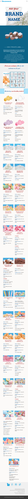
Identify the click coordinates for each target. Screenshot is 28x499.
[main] (14, 14)
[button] (1, 1)
